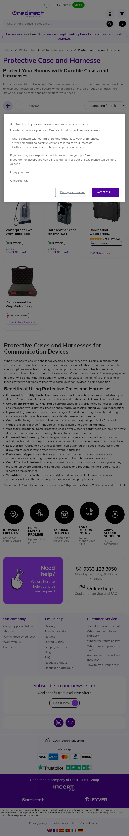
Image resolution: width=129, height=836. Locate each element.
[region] (64, 158)
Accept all (105, 192)
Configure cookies (72, 192)
